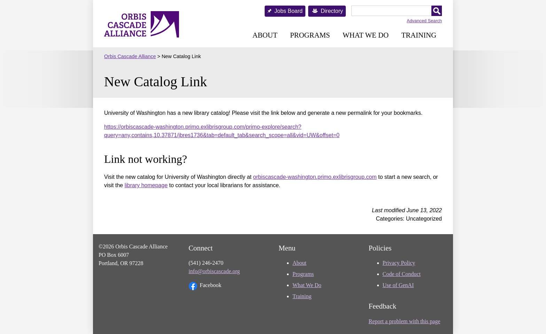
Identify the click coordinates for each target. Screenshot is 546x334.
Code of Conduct (402, 274)
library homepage (146, 185)
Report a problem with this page (404, 321)
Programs (310, 35)
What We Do (366, 35)
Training (418, 35)
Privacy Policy (399, 263)
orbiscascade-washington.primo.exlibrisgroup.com (315, 177)
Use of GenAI (398, 285)
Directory (332, 11)
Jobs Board (288, 11)
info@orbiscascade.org (214, 271)
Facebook (205, 286)
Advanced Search (424, 20)
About (265, 35)
